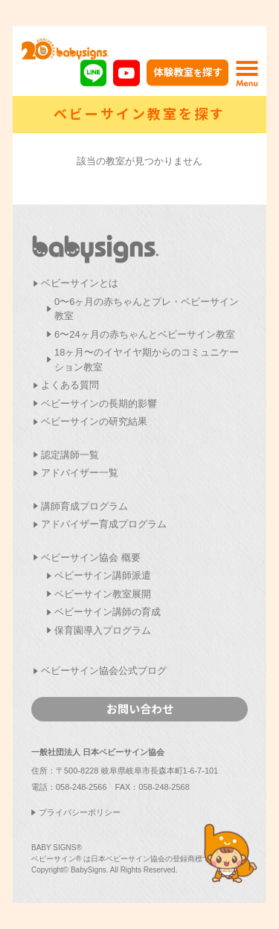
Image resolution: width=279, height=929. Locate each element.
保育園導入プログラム (102, 630)
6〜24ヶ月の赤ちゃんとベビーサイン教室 (144, 334)
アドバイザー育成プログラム (104, 524)
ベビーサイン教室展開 (102, 593)
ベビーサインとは (79, 283)
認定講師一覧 (70, 454)
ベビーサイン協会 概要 (91, 557)
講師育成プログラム (84, 506)
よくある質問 (70, 384)
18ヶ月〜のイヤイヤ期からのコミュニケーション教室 (146, 360)
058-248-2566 (81, 786)
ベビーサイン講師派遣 (102, 575)
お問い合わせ (139, 708)
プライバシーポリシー (80, 812)
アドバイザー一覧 (79, 472)
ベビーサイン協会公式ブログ (104, 670)
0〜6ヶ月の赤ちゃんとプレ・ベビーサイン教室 (146, 309)
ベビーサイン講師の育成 (107, 611)
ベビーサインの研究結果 (94, 421)
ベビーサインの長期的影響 (99, 403)
